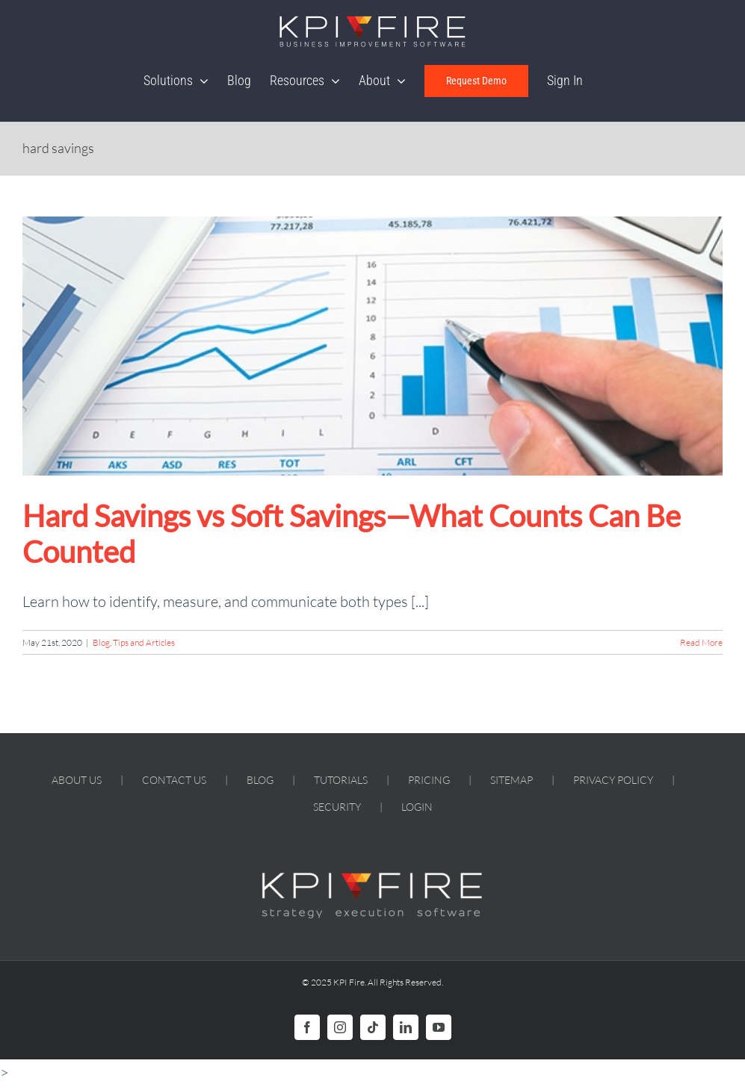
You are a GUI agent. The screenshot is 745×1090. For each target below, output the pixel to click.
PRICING (429, 779)
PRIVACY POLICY (613, 779)
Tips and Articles (144, 642)
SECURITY (337, 806)
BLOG (260, 779)
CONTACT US (174, 779)
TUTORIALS (341, 779)
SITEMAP (511, 779)
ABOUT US (77, 779)
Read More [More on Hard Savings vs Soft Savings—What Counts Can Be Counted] (701, 642)
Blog (101, 642)
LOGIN (417, 806)
